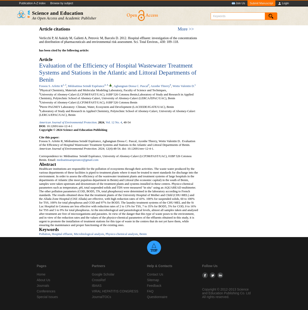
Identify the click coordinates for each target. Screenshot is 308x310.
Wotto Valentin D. (184, 86)
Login (283, 3)
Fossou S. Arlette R (51, 86)
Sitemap (153, 280)
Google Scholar (103, 274)
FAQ (150, 291)
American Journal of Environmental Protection (68, 122)
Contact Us (155, 274)
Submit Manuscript (261, 3)
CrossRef (99, 280)
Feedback (154, 285)
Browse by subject (61, 3)
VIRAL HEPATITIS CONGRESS (115, 291)
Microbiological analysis (89, 234)
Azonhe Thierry (160, 86)
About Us (43, 280)
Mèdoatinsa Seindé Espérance (86, 86)
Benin (143, 234)
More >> (186, 28)
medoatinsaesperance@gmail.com (78, 160)
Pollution (44, 234)
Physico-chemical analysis (122, 234)
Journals (43, 285)
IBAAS (97, 285)
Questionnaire (157, 297)
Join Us (238, 3)
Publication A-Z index (32, 3)
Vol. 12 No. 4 (114, 122)
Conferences (46, 291)
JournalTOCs (101, 297)
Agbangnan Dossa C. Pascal (131, 86)
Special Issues (47, 297)
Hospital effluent (62, 234)
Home (41, 274)
